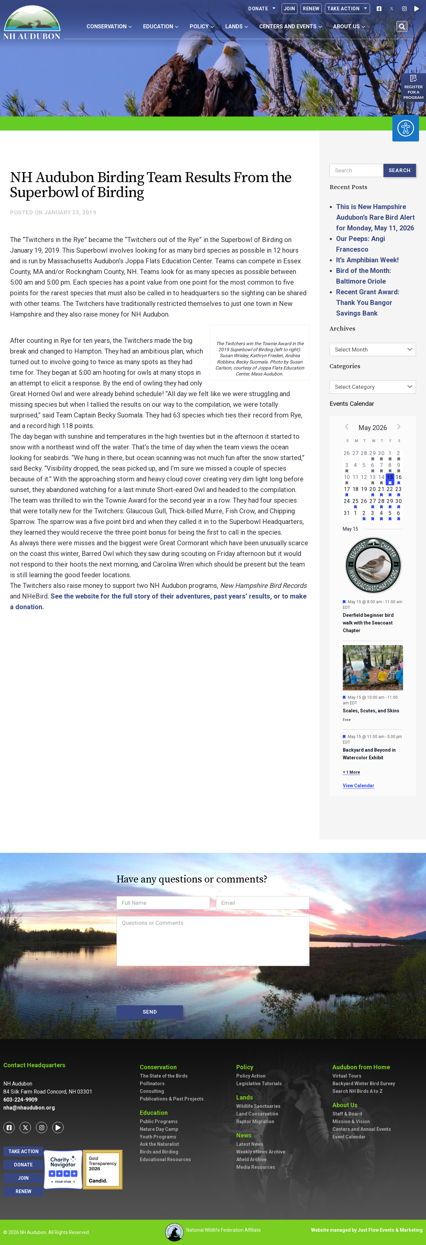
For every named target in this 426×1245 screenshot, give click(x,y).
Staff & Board (347, 1114)
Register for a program (413, 92)
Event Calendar (349, 1136)
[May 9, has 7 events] (398, 467)
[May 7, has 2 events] (381, 467)
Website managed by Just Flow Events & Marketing (367, 1230)
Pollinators (152, 1083)
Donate (262, 8)
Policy (246, 1067)
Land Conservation (257, 1114)
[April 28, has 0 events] (364, 455)
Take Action (347, 8)
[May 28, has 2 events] (381, 503)
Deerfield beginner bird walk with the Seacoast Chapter (368, 623)
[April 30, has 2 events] (381, 455)
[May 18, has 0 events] (355, 491)
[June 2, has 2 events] (364, 515)
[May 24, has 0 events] (347, 503)
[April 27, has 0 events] (355, 455)
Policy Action (251, 1076)
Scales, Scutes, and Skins (371, 710)
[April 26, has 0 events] (347, 455)
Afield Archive (251, 1159)
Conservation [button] (109, 26)
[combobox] (372, 349)
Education (155, 1112)
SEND (150, 1012)
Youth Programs (158, 1136)
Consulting (152, 1091)
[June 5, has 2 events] (390, 515)
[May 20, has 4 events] (372, 491)
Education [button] (160, 26)
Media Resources (255, 1167)
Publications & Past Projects (172, 1099)
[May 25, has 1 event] (355, 503)
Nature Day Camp (159, 1129)
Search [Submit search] (400, 170)
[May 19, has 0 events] (364, 491)
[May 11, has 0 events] (355, 479)
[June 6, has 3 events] (398, 515)
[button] (401, 26)
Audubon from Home (362, 1067)
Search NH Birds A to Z (357, 1091)
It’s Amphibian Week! (367, 260)
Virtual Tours (346, 1076)
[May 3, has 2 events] (347, 467)
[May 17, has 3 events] (347, 491)
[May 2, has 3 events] (398, 455)
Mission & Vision (351, 1121)
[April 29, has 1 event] (372, 455)
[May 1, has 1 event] (390, 455)
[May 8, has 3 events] (390, 467)
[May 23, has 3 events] (398, 491)
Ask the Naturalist (159, 1144)
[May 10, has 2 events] (347, 479)
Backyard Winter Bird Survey (363, 1083)
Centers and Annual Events (361, 1129)
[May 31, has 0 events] (347, 515)
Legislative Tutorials (259, 1083)
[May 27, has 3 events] (372, 503)
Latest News (249, 1144)
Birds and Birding (159, 1151)
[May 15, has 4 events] (390, 479)
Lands (246, 1097)
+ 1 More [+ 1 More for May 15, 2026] (351, 772)
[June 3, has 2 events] (372, 515)
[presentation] (167, 986)
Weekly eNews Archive (260, 1151)
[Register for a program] (413, 78)
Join (289, 8)
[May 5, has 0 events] (364, 467)
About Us (346, 1105)
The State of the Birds (164, 1076)
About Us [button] (349, 26)
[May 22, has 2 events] (390, 491)
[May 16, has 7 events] (398, 479)
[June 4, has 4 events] (381, 515)
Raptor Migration (255, 1121)
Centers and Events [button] (290, 26)
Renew (311, 8)
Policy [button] (202, 26)
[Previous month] (347, 426)
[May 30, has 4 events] (398, 503)
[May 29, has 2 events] (390, 503)
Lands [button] (236, 26)
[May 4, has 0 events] (355, 467)
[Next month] (399, 426)
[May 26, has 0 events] (364, 503)
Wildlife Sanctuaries (258, 1106)
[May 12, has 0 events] (364, 479)
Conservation (160, 1067)
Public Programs (159, 1121)
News (245, 1135)
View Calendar (358, 785)
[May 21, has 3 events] (381, 491)
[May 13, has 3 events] (372, 479)
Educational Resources (165, 1159)
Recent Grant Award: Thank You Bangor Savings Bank (367, 302)
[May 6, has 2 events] (372, 467)
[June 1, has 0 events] (355, 515)
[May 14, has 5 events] (381, 479)
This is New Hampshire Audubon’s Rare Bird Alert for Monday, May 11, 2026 (375, 217)
